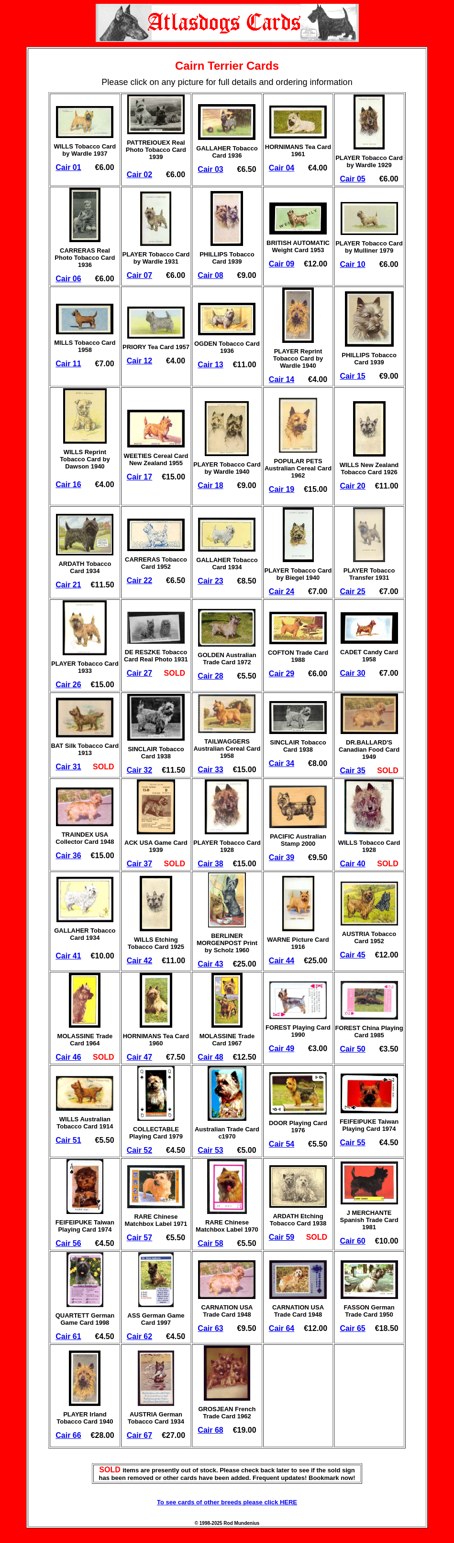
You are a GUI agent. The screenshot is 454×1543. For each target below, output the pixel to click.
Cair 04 (281, 168)
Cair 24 (281, 591)
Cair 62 (139, 1336)
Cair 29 (281, 674)
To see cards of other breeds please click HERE (227, 1502)
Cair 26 (68, 685)
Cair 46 (68, 1057)
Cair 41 (68, 956)
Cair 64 (281, 1328)
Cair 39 (281, 857)
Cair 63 (210, 1328)
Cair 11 (68, 364)
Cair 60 (352, 1241)
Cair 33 (210, 770)
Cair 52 (139, 1150)
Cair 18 (210, 485)
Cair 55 (352, 1143)
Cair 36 (68, 855)
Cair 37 (139, 864)
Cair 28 (210, 676)
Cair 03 (210, 169)
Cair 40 (352, 864)
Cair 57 (139, 1238)
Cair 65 (352, 1328)
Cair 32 (139, 770)
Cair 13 (210, 365)
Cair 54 (281, 1144)
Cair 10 (352, 264)
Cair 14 (281, 379)
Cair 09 (281, 264)
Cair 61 (68, 1336)
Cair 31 (68, 767)
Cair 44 (281, 961)
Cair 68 (210, 1430)
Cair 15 (352, 376)
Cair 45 (352, 955)
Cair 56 (68, 1243)
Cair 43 (210, 964)
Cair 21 (68, 585)
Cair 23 (210, 581)
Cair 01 (68, 167)
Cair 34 (281, 763)
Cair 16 (68, 484)
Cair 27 (139, 673)
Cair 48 (210, 1057)
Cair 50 (352, 1049)
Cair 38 (210, 864)
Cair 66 (68, 1435)
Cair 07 (139, 275)
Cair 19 (281, 489)
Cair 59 (281, 1237)
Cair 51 (68, 1140)
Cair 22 (139, 580)
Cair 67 (139, 1435)
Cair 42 (139, 961)
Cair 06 (68, 279)
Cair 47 (139, 1057)
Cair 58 (210, 1243)
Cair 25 (352, 591)
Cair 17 (139, 477)
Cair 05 (352, 179)
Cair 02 (139, 174)
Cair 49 (281, 1048)
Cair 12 (139, 361)
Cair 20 (352, 486)
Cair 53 (210, 1150)
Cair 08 (210, 275)
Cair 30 (352, 673)
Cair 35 (352, 770)
